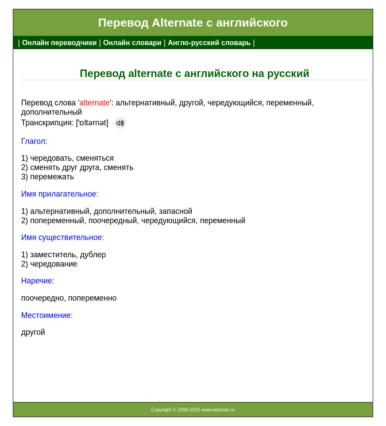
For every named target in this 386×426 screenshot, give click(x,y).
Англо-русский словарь (209, 42)
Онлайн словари (132, 42)
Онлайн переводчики (59, 42)
